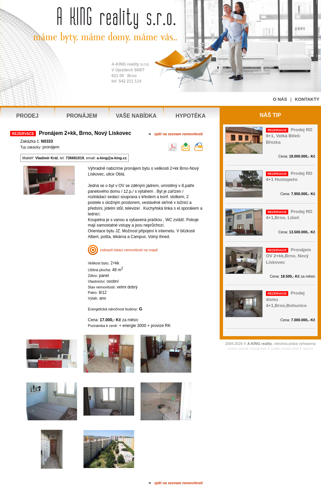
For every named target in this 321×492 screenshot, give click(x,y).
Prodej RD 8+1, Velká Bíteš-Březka (289, 136)
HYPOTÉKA (191, 116)
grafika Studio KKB (285, 348)
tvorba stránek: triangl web (247, 348)
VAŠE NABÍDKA (136, 116)
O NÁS (280, 99)
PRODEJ (27, 116)
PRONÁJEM (82, 116)
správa (308, 348)
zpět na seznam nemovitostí (178, 134)
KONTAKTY (307, 99)
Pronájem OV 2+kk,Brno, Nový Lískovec (288, 256)
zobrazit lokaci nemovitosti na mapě (123, 250)
